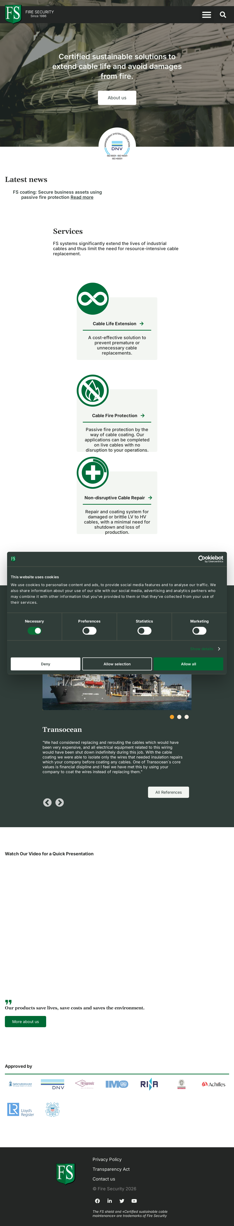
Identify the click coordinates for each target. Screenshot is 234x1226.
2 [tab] (182, 719)
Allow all (188, 663)
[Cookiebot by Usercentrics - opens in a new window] (202, 559)
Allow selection (117, 663)
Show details (201, 648)
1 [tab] (174, 719)
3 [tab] (189, 719)
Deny (45, 663)
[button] (206, 14)
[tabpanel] (117, 705)
